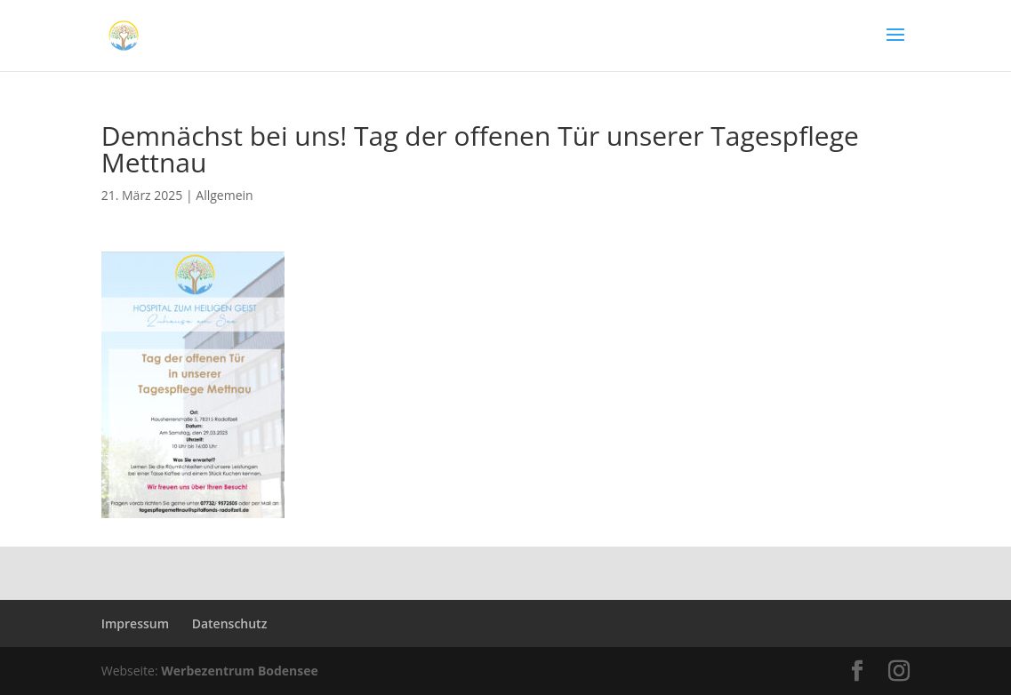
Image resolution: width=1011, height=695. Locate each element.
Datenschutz (230, 623)
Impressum (135, 623)
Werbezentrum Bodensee (239, 670)
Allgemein (224, 195)
